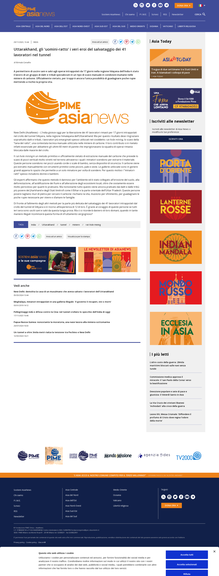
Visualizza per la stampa (79, 236)
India (33, 224)
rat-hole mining (93, 224)
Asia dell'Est (61, 26)
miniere (76, 224)
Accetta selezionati (187, 547)
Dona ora (183, 5)
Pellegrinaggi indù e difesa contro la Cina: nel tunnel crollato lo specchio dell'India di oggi (62, 311)
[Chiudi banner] (214, 534)
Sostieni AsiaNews (111, 14)
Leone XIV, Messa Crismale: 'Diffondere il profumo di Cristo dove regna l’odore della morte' (170, 417)
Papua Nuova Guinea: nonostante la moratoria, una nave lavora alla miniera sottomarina (62, 322)
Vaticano (168, 26)
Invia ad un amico (100, 42)
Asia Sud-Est (101, 26)
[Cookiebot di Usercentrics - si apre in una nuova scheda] (19, 570)
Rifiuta (186, 556)
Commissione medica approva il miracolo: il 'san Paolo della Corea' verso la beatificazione (170, 380)
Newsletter (177, 14)
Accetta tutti (187, 537)
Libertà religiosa (187, 26)
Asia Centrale (23, 26)
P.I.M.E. (143, 14)
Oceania (154, 26)
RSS (165, 14)
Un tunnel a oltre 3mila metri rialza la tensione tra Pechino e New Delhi (52, 332)
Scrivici (155, 14)
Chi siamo (130, 14)
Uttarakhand (48, 224)
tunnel (63, 224)
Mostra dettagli (155, 570)
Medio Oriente (137, 26)
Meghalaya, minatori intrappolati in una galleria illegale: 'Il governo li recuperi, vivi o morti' (62, 301)
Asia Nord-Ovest (81, 26)
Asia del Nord (42, 26)
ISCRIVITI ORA (176, 138)
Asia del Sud (119, 26)
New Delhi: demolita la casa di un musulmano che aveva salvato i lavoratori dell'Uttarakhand (64, 291)
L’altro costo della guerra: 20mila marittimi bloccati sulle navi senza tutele (168, 365)
